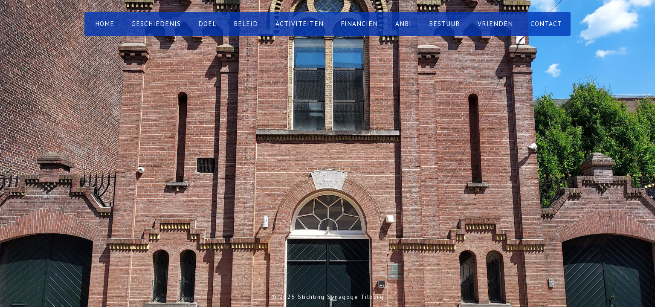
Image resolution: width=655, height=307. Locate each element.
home (104, 23)
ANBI (403, 23)
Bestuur (444, 23)
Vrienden (495, 23)
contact (546, 23)
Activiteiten (299, 23)
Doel (207, 23)
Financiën (359, 23)
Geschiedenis (156, 23)
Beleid (246, 23)
